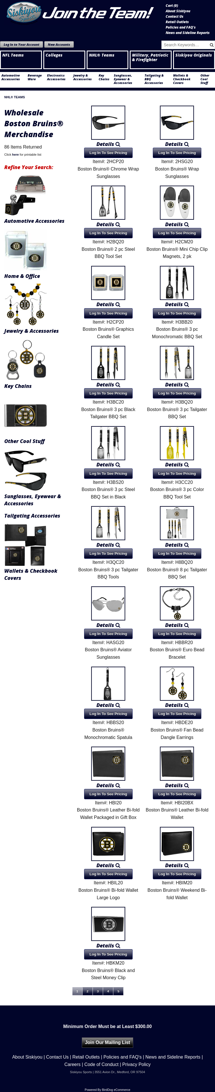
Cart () (172, 5)
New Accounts (59, 44)
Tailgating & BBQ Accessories (154, 79)
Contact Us (174, 16)
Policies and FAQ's (181, 27)
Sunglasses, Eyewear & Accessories (123, 79)
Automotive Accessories (10, 77)
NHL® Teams (101, 55)
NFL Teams (13, 55)
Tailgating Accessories (32, 515)
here (15, 154)
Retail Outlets (177, 22)
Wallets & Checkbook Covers (181, 79)
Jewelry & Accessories (82, 77)
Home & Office (22, 276)
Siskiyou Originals (193, 55)
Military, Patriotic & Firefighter (150, 57)
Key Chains (104, 77)
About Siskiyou (178, 11)
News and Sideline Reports (188, 33)
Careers (72, 1064)
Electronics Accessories (56, 77)
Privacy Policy (136, 1064)
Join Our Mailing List (107, 1042)
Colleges (54, 55)
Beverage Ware (35, 77)
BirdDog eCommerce (116, 1089)
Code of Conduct (101, 1064)
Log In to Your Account (21, 44)
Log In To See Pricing (108, 153)
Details (108, 144)
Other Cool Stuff (204, 79)
